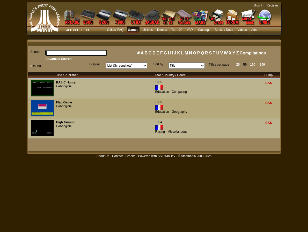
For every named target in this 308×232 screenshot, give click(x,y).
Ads (254, 30)
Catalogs (204, 30)
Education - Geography (171, 112)
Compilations (253, 53)
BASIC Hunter (66, 82)
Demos (162, 30)
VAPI (190, 30)
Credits (130, 156)
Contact (117, 156)
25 (238, 64)
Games (133, 30)
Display (95, 64)
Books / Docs (224, 30)
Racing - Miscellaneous (171, 131)
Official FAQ (115, 30)
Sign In (258, 5)
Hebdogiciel (64, 86)
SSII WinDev (166, 156)
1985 (158, 82)
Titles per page (219, 64)
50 (245, 64)
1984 (158, 122)
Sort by (158, 64)
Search (35, 52)
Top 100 (176, 30)
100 (252, 64)
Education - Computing (171, 92)
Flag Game (64, 102)
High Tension (66, 122)
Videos (242, 30)
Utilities (148, 30)
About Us (103, 156)
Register (272, 5)
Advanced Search (59, 59)
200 (262, 64)
